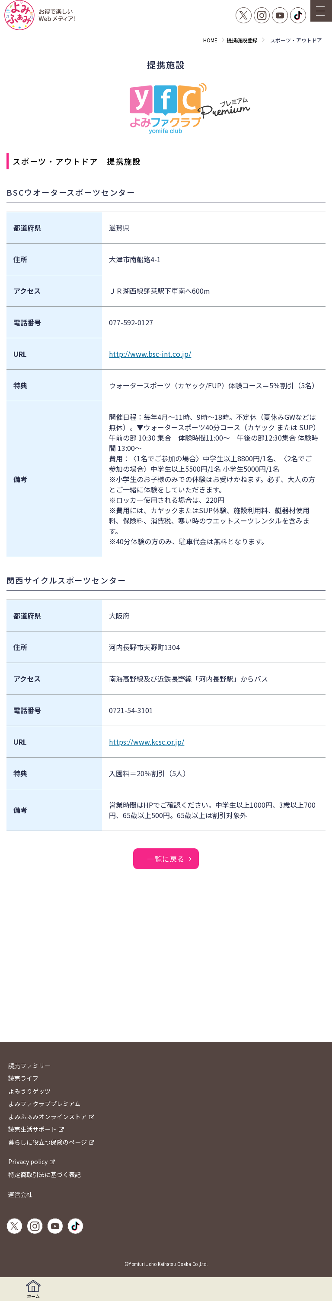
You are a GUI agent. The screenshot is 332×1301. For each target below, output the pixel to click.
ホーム (33, 1289)
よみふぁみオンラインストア (47, 1116)
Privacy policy (28, 1161)
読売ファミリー (29, 1065)
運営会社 (20, 1194)
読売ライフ (23, 1078)
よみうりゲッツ (29, 1091)
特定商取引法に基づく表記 (44, 1174)
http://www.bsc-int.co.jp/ (150, 354)
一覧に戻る (166, 859)
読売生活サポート (32, 1129)
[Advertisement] (166, 972)
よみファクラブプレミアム (44, 1103)
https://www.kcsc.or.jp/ (146, 741)
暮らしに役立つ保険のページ (47, 1142)
